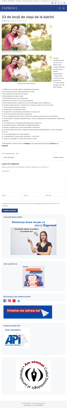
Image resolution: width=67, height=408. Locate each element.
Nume (4, 195)
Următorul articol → (59, 157)
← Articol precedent (8, 157)
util (17, 153)
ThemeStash (39, 405)
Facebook (5, 146)
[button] (59, 8)
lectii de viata (11, 153)
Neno (29, 405)
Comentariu (6, 171)
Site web (48, 195)
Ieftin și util (6, 21)
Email (26, 195)
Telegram (27, 143)
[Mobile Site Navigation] (63, 8)
